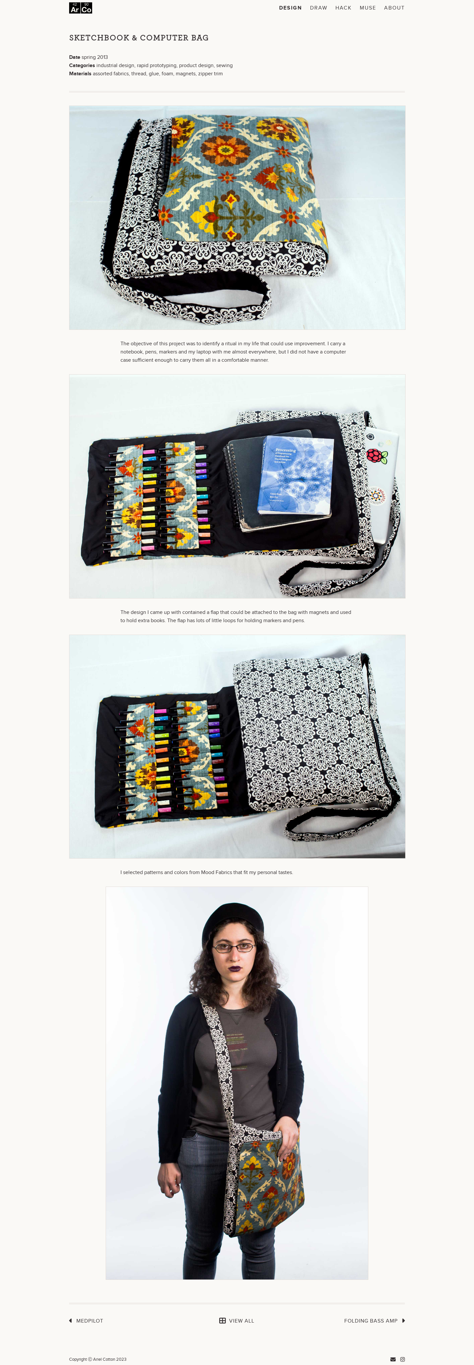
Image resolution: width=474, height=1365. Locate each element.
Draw (319, 8)
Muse (368, 8)
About (394, 8)
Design (290, 8)
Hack (343, 8)
